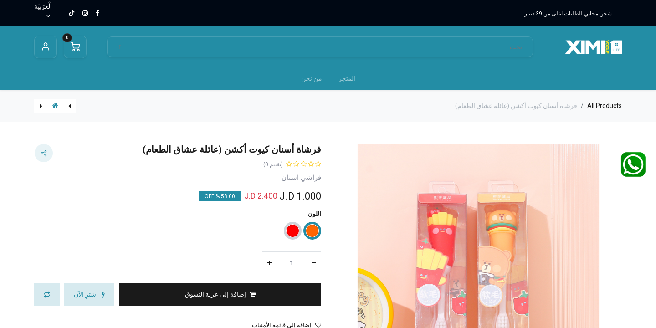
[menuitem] (347, 78)
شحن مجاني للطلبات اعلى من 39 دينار (568, 13)
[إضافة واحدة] (269, 263)
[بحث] (120, 47)
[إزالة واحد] (314, 263)
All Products (604, 105)
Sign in (45, 47)
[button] (220, 294)
